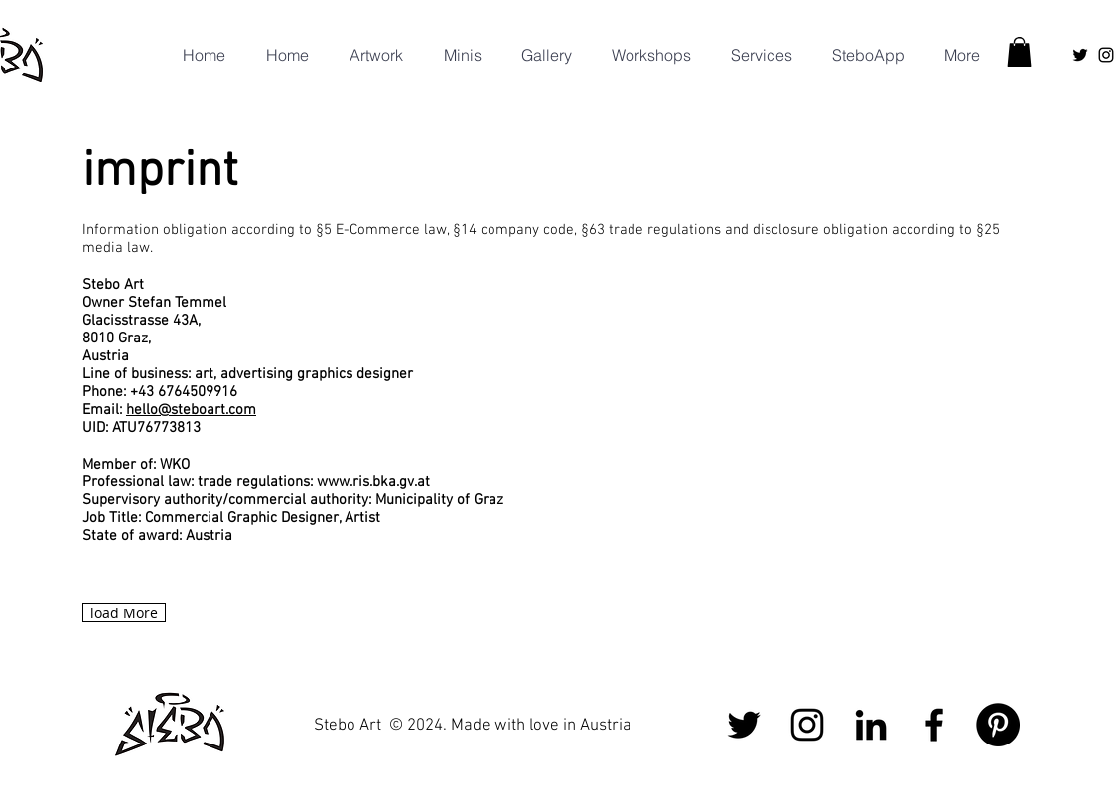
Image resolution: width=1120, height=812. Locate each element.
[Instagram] (1106, 55)
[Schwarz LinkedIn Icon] (871, 724)
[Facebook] (934, 724)
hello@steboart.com (191, 410)
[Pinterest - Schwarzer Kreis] (998, 724)
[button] (756, 55)
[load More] (124, 612)
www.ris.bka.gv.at (373, 482)
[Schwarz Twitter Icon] (1080, 55)
